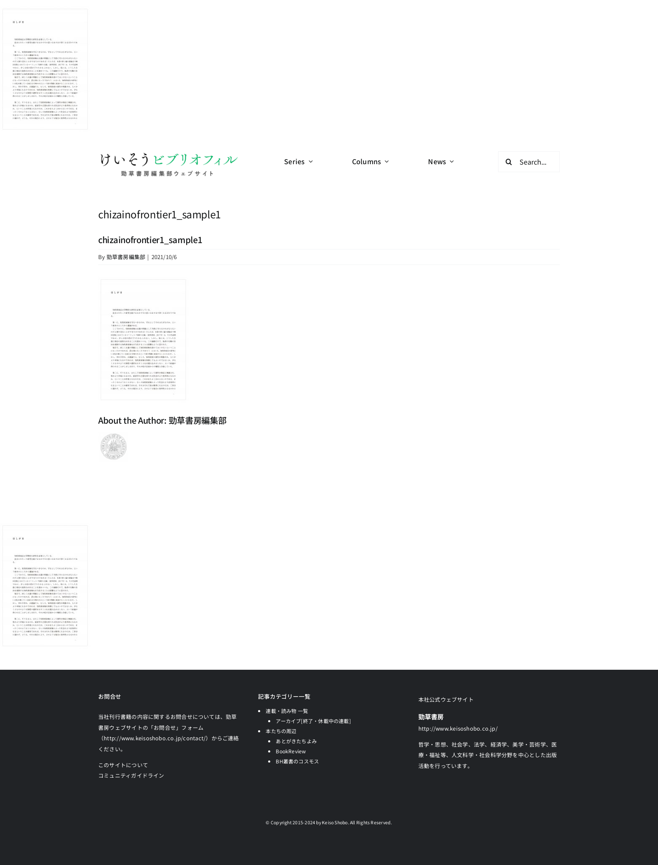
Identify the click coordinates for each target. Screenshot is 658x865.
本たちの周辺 (281, 730)
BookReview (291, 751)
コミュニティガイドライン (131, 775)
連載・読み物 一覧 (287, 710)
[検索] (508, 161)
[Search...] (529, 161)
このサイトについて (123, 765)
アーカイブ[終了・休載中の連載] (313, 720)
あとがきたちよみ (296, 740)
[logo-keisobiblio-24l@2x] (169, 154)
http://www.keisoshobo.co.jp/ (458, 728)
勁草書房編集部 (126, 257)
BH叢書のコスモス (297, 761)
